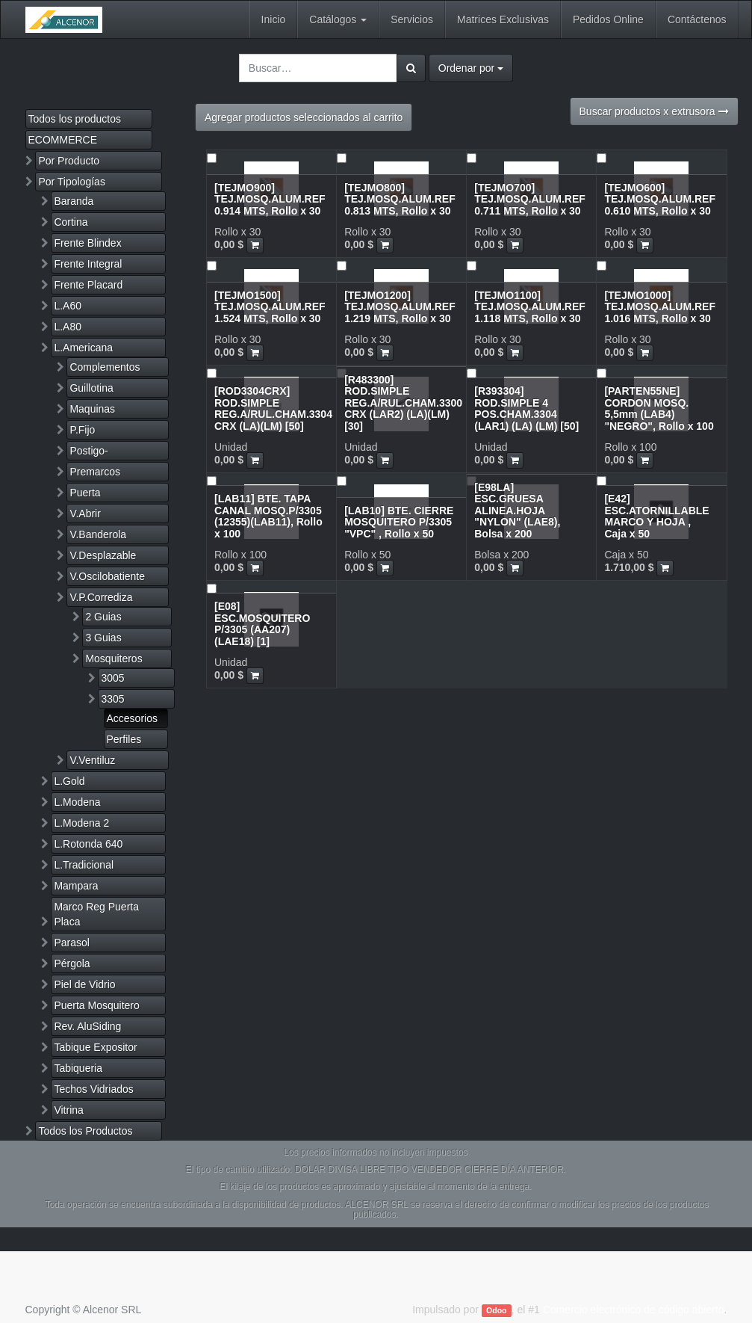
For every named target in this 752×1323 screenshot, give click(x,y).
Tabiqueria (78, 1068)
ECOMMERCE (63, 140)
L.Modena (77, 802)
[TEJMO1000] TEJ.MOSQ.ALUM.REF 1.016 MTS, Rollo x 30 (659, 306)
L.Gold (69, 781)
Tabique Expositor (95, 1047)
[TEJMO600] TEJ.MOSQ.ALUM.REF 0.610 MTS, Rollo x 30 (659, 199)
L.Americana (83, 348)
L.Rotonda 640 (88, 844)
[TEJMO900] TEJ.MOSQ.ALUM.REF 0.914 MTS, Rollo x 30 (270, 199)
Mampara (76, 886)
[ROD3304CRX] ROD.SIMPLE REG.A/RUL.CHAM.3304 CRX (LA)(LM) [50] (273, 408)
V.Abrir (85, 513)
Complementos (104, 367)
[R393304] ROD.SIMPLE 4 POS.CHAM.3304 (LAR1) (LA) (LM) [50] (526, 408)
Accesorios (132, 718)
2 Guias (103, 617)
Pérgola (72, 963)
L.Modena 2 (81, 823)
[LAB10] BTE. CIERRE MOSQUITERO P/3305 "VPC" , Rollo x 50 (398, 522)
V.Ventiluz (92, 760)
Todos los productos (75, 119)
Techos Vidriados (93, 1089)
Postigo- (88, 451)
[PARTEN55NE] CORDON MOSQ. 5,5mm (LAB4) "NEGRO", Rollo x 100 (658, 408)
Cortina (70, 222)
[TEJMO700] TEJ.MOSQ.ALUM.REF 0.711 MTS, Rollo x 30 (529, 199)
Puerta (84, 493)
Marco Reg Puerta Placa (96, 914)
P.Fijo (82, 430)
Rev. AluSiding (87, 1026)
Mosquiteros (113, 658)
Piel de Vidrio (84, 984)
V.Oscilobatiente (107, 576)
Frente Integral (88, 264)
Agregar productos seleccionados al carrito (304, 117)
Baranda (73, 201)
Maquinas (92, 409)
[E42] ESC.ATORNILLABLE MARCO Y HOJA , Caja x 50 (656, 516)
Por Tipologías (71, 182)
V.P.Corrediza (100, 597)
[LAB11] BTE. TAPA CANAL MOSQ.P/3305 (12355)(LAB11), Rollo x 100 (268, 516)
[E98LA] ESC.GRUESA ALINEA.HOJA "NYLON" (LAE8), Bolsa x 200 (517, 510)
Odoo (496, 1310)
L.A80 (67, 327)
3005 (112, 678)
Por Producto (68, 161)
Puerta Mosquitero (96, 1005)
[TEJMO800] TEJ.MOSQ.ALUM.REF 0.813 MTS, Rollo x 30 (400, 199)
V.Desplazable (102, 555)
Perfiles (124, 739)
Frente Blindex (87, 243)
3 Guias (103, 638)
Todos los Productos (85, 1131)
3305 (112, 699)
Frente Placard (88, 285)
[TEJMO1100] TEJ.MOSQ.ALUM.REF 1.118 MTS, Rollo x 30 (529, 306)
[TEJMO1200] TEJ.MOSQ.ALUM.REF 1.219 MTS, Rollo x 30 (400, 306)
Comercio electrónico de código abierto (633, 1310)
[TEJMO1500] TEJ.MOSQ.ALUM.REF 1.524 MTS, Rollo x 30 (270, 306)
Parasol (71, 943)
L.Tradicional (84, 865)
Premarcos (94, 472)
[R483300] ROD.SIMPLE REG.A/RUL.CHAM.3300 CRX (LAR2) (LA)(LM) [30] (403, 403)
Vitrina (68, 1110)
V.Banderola (97, 534)
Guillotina (91, 388)
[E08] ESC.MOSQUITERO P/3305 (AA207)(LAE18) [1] (262, 623)
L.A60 (67, 306)
